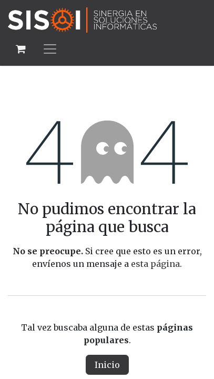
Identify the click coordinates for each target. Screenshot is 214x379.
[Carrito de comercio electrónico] (20, 49)
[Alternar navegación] (50, 49)
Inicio (107, 365)
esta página (155, 263)
